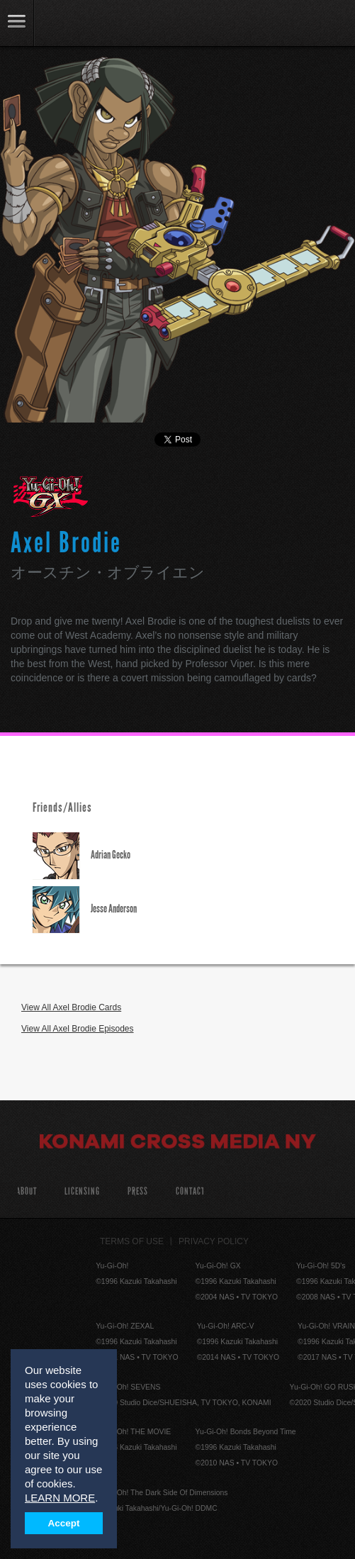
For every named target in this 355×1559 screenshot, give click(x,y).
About (26, 1191)
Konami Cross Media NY (178, 1143)
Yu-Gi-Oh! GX (51, 496)
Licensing (82, 1191)
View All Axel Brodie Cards (71, 1007)
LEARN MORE (60, 1498)
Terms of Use (132, 1241)
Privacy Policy (214, 1241)
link (17, 23)
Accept (64, 1523)
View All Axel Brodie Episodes (77, 1029)
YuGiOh (85, 24)
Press (138, 1191)
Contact (190, 1191)
